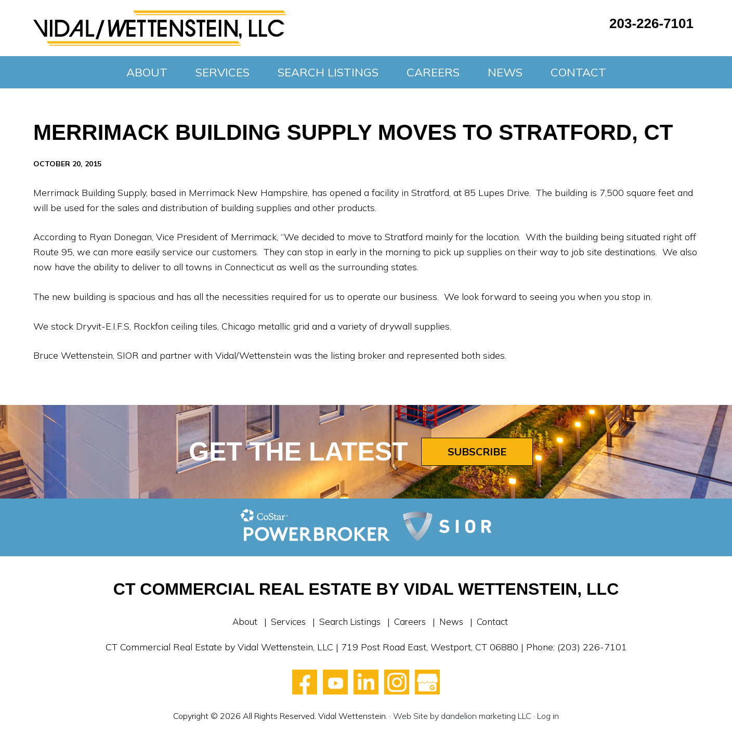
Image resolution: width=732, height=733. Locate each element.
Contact (497, 621)
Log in (548, 716)
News (454, 621)
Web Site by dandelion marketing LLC (462, 716)
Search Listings (349, 621)
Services (285, 621)
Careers (411, 621)
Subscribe (477, 451)
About (240, 621)
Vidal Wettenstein (159, 28)
